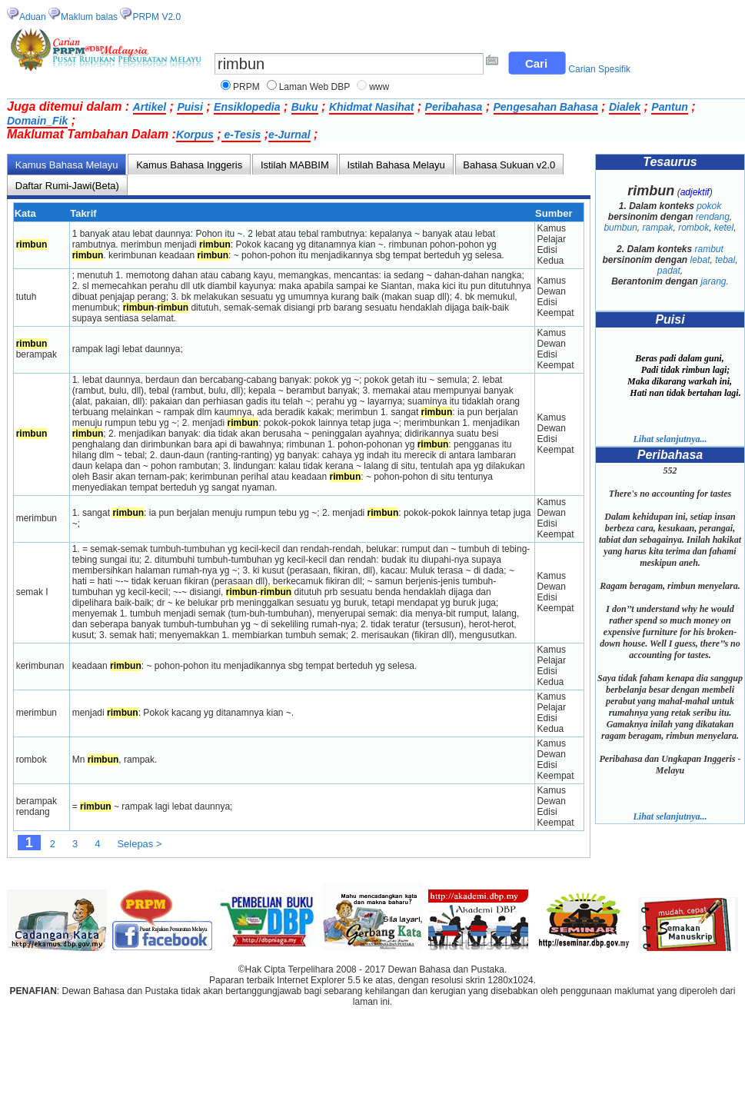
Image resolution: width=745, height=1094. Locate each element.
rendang (713, 216)
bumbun (620, 227)
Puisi (189, 107)
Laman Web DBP (315, 86)
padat (668, 270)
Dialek (624, 107)
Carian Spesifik (599, 69)
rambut (709, 249)
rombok (693, 227)
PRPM (246, 86)
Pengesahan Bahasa (546, 107)
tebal (725, 259)
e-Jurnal (289, 134)
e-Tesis (241, 134)
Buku (304, 107)
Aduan (32, 17)
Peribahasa (454, 107)
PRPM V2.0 (156, 17)
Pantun (669, 107)
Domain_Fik (37, 121)
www (379, 86)
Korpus (195, 134)
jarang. (714, 281)
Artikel (150, 107)
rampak (657, 227)
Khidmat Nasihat (371, 107)
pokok (709, 206)
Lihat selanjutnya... (670, 439)
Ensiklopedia (247, 107)
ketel (723, 227)
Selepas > (139, 844)
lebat (700, 259)
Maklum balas (89, 17)
